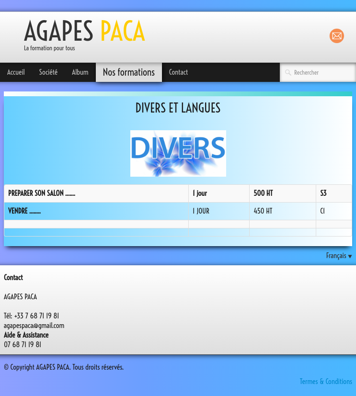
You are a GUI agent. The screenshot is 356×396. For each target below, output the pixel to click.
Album (80, 72)
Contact (178, 72)
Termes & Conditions (326, 381)
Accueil (16, 72)
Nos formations (129, 72)
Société (48, 72)
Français (339, 255)
